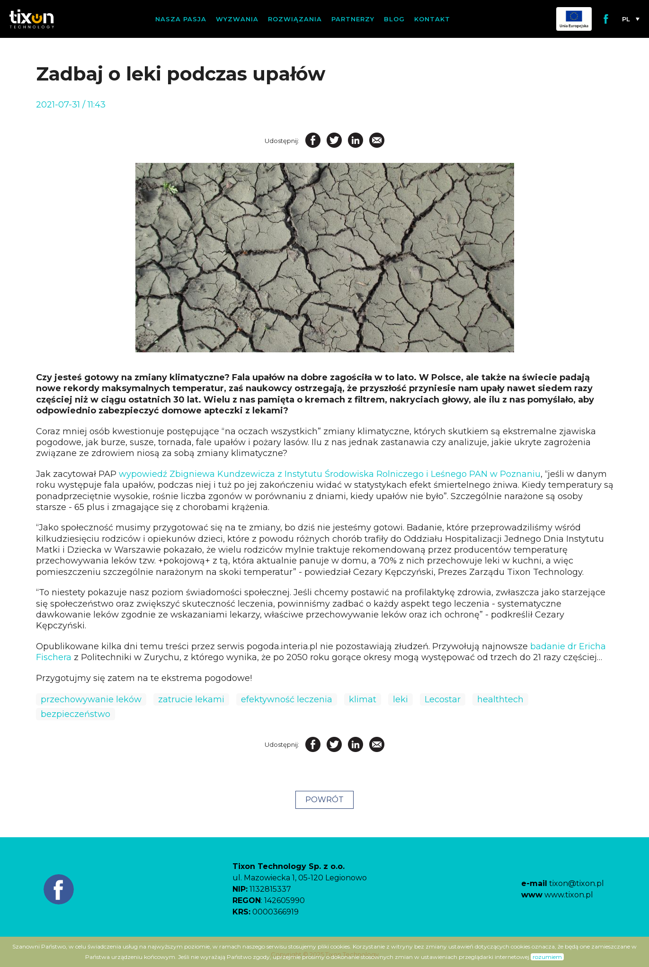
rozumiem (547, 956)
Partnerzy (352, 19)
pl (626, 19)
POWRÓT (324, 799)
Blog (394, 19)
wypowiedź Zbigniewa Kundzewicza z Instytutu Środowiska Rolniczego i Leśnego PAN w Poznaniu (330, 474)
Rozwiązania (295, 19)
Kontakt (432, 19)
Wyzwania (237, 19)
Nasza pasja (180, 19)
